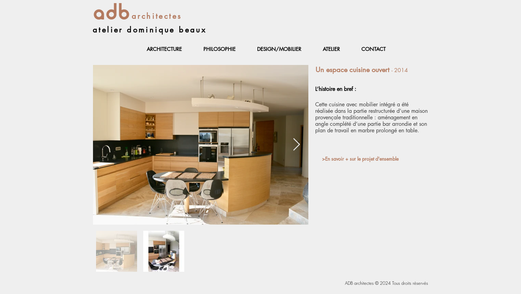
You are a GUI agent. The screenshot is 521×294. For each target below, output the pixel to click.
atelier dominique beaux (149, 30)
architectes (157, 16)
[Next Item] (296, 144)
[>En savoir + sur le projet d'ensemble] (360, 159)
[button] (164, 49)
